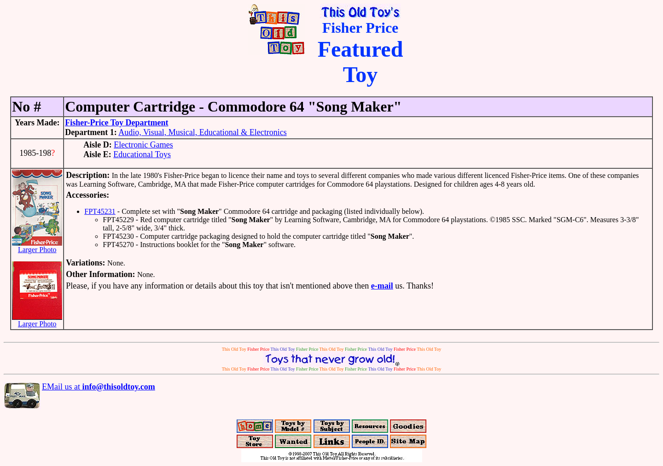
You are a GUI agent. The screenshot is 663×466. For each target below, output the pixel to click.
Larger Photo (37, 246)
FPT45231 (100, 211)
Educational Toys (142, 154)
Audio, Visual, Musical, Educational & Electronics (202, 132)
